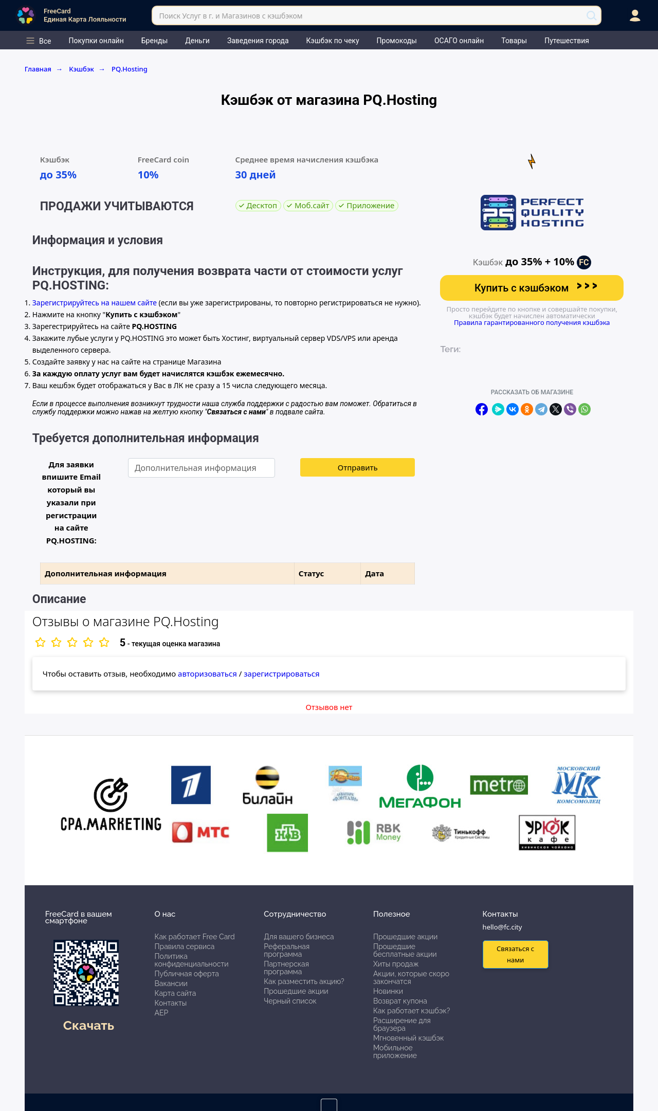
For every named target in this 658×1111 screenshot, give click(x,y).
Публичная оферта (187, 974)
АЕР (162, 1013)
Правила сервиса (185, 946)
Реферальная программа (286, 950)
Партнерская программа (286, 968)
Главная (44, 69)
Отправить (358, 467)
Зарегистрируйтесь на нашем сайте (94, 302)
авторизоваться (207, 673)
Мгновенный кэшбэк (408, 1038)
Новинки (388, 991)
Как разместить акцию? (304, 981)
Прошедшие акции (296, 991)
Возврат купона (400, 1001)
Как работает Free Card (195, 937)
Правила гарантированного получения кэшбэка (532, 322)
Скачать (88, 1025)
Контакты (171, 1003)
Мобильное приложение (395, 1052)
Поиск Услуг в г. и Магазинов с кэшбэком (230, 16)
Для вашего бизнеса (299, 937)
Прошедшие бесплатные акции (405, 950)
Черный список (290, 1001)
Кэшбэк (87, 69)
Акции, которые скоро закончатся (411, 978)
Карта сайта (175, 993)
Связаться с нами (515, 954)
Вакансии (171, 983)
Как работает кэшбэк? (411, 1011)
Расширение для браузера (402, 1024)
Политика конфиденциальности (192, 960)
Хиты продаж (396, 964)
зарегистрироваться (281, 673)
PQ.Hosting (130, 69)
